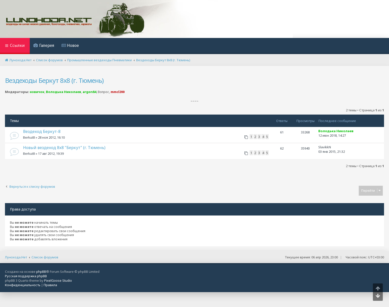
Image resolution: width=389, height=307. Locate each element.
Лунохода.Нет (16, 257)
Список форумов (45, 257)
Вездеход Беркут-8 (42, 131)
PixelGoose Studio (58, 280)
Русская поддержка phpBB (26, 276)
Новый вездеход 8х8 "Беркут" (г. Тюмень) (64, 147)
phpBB (41, 271)
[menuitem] (44, 46)
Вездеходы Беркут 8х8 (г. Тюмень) (54, 80)
